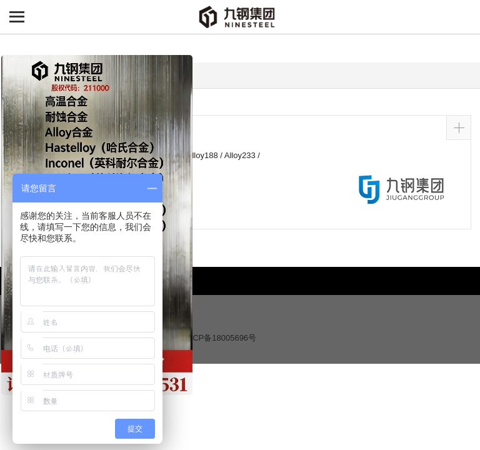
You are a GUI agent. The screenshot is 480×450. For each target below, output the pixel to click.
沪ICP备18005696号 (219, 337)
